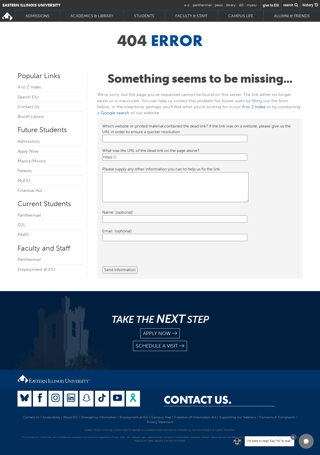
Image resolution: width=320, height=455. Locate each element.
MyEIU (24, 180)
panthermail (202, 5)
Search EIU (28, 96)
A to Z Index (29, 86)
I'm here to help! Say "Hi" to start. (270, 441)
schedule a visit (160, 346)
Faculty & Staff (191, 15)
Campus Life (240, 15)
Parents (25, 170)
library (231, 5)
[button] (306, 441)
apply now (160, 333)
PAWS (23, 234)
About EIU (70, 417)
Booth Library (31, 116)
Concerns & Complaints (277, 417)
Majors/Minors (32, 160)
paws (219, 5)
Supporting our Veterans (237, 417)
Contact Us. (198, 400)
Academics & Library (91, 15)
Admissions (38, 15)
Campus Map (161, 417)
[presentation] (140, 256)
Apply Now (28, 151)
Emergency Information (99, 417)
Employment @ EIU (36, 269)
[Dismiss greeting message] (293, 437)
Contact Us (29, 106)
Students (144, 15)
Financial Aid (30, 190)
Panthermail (29, 215)
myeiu (251, 5)
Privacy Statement (160, 422)
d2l (241, 5)
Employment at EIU (134, 417)
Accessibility (51, 417)
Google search (115, 112)
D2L (22, 224)
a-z (187, 5)
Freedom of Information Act (195, 417)
